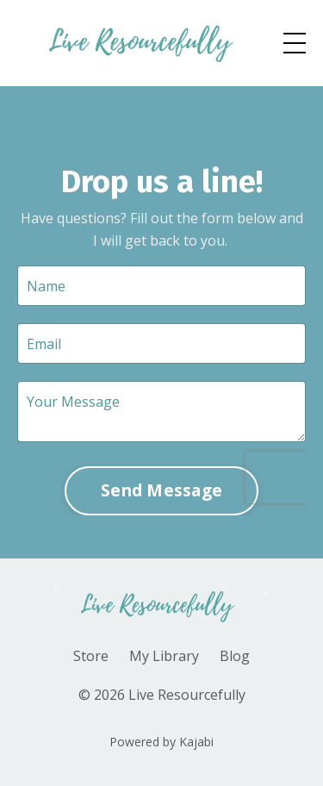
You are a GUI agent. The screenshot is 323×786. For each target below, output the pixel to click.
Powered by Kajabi (161, 741)
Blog (235, 655)
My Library (164, 655)
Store (91, 655)
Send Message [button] (161, 490)
